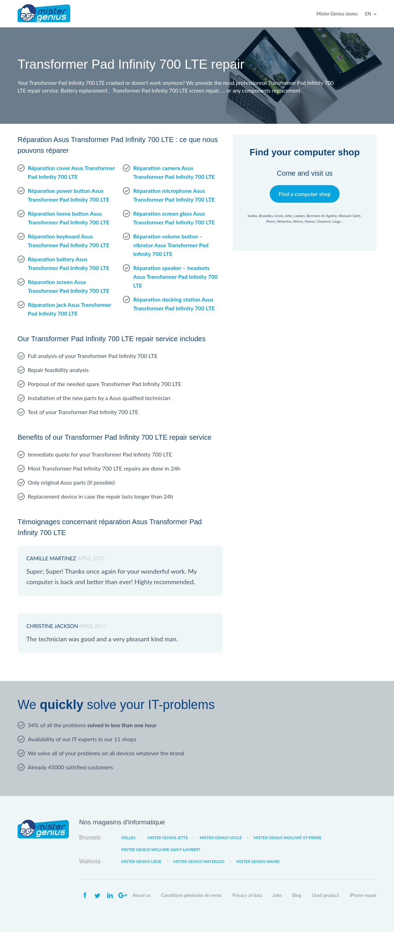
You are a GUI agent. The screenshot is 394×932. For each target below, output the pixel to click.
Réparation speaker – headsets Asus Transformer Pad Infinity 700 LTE (175, 276)
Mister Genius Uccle (221, 837)
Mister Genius (44, 13)
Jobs (277, 895)
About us (141, 895)
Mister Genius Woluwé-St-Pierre (287, 837)
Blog (296, 895)
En (368, 13)
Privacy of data (247, 895)
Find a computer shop (304, 193)
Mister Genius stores (336, 13)
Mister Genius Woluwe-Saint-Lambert (161, 849)
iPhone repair (362, 895)
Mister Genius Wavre (258, 861)
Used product (325, 895)
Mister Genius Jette (167, 837)
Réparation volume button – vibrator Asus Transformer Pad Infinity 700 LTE (170, 245)
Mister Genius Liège (141, 861)
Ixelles (128, 837)
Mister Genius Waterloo (199, 861)
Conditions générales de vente (191, 895)
